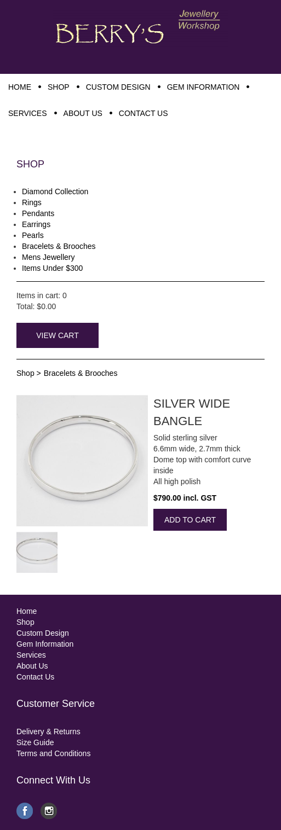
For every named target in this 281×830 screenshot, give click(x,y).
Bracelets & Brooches (81, 373)
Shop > (28, 373)
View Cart (57, 335)
